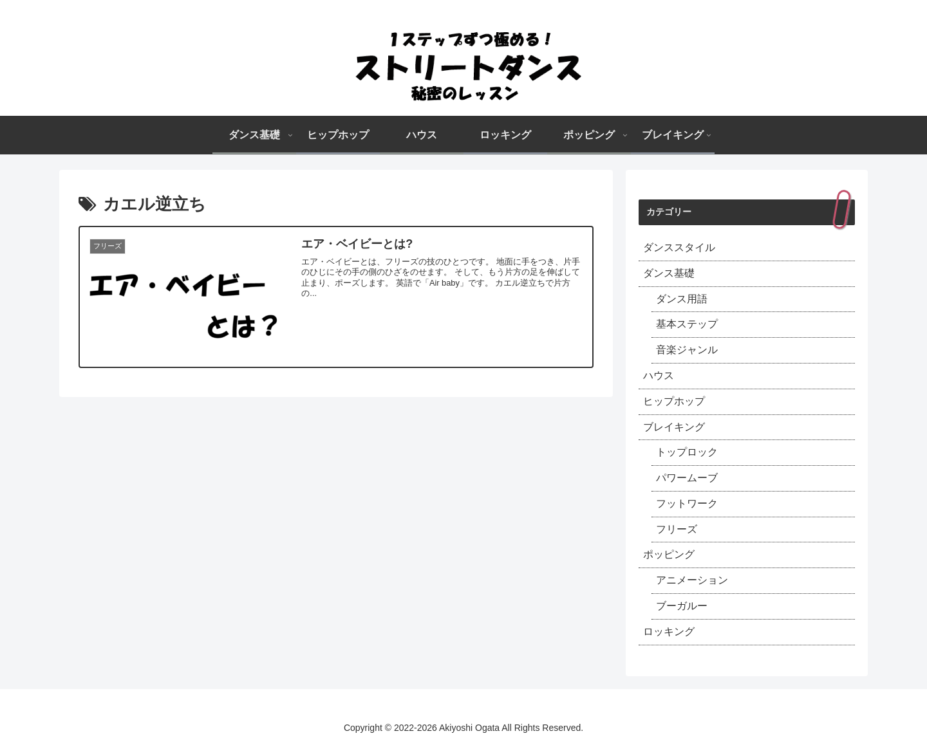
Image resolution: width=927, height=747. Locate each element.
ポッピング (669, 554)
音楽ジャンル (687, 349)
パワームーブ (687, 477)
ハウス (658, 375)
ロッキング (669, 631)
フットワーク (687, 503)
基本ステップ (687, 323)
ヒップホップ (674, 401)
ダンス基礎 (669, 273)
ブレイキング (674, 426)
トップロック (687, 452)
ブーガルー (681, 605)
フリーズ (676, 529)
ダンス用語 (681, 298)
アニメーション (692, 580)
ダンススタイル (679, 247)
